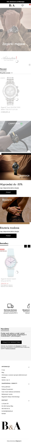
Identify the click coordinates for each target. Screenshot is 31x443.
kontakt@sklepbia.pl (7, 411)
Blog (3, 372)
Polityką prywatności (10, 348)
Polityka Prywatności (7, 389)
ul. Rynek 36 (5, 403)
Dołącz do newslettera (11, 342)
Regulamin (18, 346)
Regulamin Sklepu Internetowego (11, 396)
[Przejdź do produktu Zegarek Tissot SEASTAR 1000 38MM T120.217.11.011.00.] (11, 91)
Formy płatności (6, 386)
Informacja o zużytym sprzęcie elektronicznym (14, 375)
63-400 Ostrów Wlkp (7, 406)
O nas (3, 370)
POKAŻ (8, 192)
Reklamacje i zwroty (7, 394)
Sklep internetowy (13, 441)
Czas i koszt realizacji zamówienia (11, 391)
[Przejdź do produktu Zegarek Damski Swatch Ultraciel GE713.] (11, 262)
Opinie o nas (5, 380)
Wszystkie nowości (6, 73)
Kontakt (4, 377)
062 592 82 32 (6, 408)
